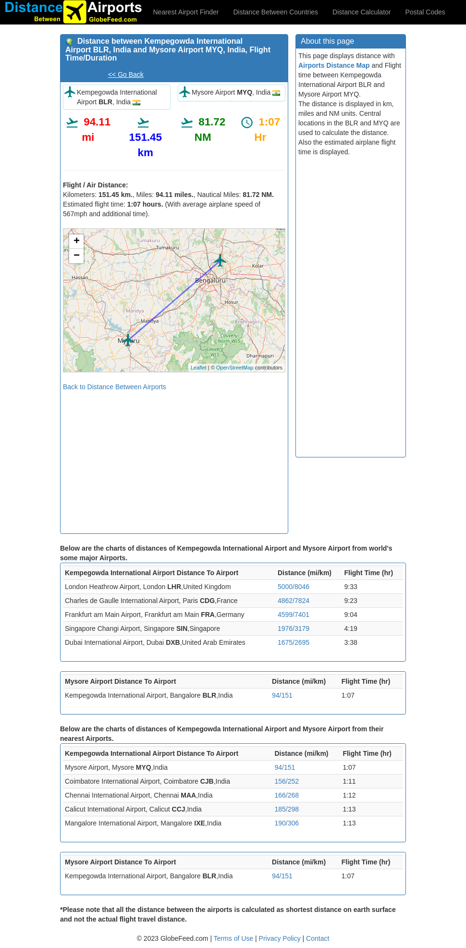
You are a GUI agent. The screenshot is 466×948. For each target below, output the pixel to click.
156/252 (286, 781)
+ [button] (77, 241)
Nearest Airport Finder (186, 12)
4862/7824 (293, 600)
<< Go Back (126, 74)
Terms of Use (234, 938)
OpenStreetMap (235, 367)
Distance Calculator (361, 12)
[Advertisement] (174, 459)
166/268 (286, 795)
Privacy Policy (281, 938)
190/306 (286, 823)
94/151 (282, 695)
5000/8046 (293, 587)
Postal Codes (425, 12)
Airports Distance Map (334, 65)
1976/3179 (293, 628)
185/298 (286, 809)
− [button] (77, 256)
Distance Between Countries (275, 12)
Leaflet (199, 367)
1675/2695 (293, 642)
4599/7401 (293, 614)
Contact (317, 938)
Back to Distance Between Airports (114, 387)
